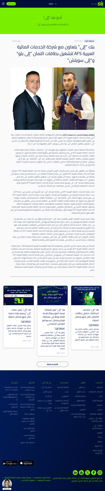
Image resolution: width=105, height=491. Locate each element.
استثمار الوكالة (80, 396)
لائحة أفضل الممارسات (42, 477)
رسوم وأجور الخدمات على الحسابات (27, 388)
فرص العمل (47, 391)
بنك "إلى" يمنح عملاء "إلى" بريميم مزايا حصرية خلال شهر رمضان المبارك (19, 313)
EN (56, 3)
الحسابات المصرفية (95, 391)
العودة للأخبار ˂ (16, 41)
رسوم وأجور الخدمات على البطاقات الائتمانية (27, 397)
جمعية (99, 441)
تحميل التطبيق (11, 3)
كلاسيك (99, 405)
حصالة (100, 437)
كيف (66, 391)
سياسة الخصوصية (44, 480)
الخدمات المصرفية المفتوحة (61, 402)
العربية (51, 3)
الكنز (100, 396)
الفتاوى (82, 409)
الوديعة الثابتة (97, 400)
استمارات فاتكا (29, 414)
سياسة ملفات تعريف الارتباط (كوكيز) (18, 477)
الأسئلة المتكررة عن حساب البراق (61, 409)
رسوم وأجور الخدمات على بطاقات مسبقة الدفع (27, 407)
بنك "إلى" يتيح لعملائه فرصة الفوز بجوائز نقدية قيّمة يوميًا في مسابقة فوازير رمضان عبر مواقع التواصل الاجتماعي (53, 317)
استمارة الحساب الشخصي (29, 436)
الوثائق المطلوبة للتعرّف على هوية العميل (28, 421)
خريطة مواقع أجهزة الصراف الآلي (10, 412)
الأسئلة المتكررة (62, 387)
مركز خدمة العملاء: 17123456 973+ (11, 388)
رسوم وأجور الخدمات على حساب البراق (78, 415)
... (98, 342)
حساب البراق (81, 391)
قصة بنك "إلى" (46, 387)
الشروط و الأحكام (28, 480)
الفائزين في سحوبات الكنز (44, 402)
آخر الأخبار (48, 396)
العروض (99, 432)
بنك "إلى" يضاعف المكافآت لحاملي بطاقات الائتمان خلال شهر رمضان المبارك (87, 315)
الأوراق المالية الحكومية (97, 451)
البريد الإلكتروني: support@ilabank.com (10, 397)
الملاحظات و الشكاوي (13, 405)
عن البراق (82, 387)
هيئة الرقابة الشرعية (78, 405)
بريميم (100, 409)
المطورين (65, 396)
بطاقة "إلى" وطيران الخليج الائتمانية (95, 419)
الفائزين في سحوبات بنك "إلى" (44, 409)
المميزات (99, 387)
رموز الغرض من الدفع (29, 429)
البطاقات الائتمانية (96, 414)
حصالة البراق (81, 400)
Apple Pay (98, 446)
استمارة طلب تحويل (27, 442)
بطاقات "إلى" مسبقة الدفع (97, 426)
